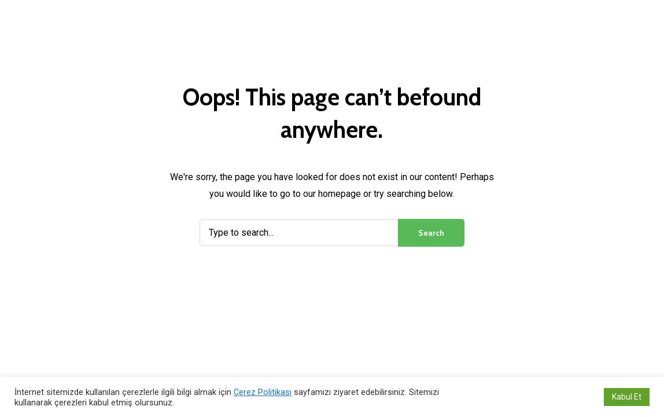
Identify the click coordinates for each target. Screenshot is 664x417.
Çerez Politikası (263, 392)
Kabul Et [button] (626, 396)
